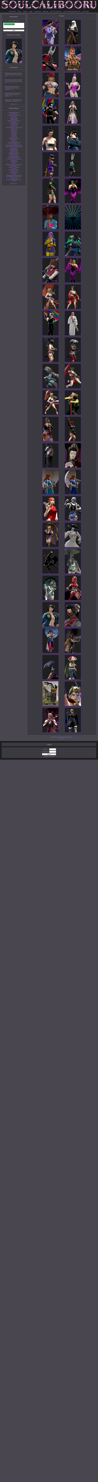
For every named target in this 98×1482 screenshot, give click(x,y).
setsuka (13, 124)
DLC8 (13, 141)
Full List (12, 104)
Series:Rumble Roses (13, 179)
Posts (19, 11)
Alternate (13, 119)
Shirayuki (13, 155)
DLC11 (13, 130)
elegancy (13, 150)
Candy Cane (13, 172)
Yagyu (13, 168)
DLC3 (13, 140)
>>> (6, 76)
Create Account (49, 756)
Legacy (13, 148)
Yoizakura (13, 161)
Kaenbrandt (8, 73)
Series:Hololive (13, 156)
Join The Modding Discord (71, 11)
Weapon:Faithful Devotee (13, 164)
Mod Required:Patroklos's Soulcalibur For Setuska (13, 176)
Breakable (13, 122)
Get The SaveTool (56, 11)
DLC (13, 116)
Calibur (13, 137)
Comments (37, 11)
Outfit (13, 135)
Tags (30, 11)
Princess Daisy (13, 170)
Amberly (13, 133)
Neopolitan (13, 166)
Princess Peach (13, 167)
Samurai (13, 126)
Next (17, 20)
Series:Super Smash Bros (13, 146)
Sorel (13, 134)
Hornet (13, 171)
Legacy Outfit (13, 138)
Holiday (13, 160)
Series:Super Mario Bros (13, 145)
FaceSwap (13, 123)
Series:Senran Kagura (13, 159)
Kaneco (13, 129)
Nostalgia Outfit (13, 153)
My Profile (12, 11)
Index (13, 20)
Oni (13, 174)
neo (13, 163)
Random (45, 11)
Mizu (13, 131)
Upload (25, 11)
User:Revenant (13, 157)
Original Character (13, 115)
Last (70, 737)
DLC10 (13, 178)
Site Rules (85, 11)
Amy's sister (13, 144)
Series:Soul (13, 152)
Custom (13, 114)
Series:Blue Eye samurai (13, 127)
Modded (13, 118)
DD (13, 181)
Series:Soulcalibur (13, 120)
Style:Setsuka (13, 112)
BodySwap (13, 149)
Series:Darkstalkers (13, 142)
